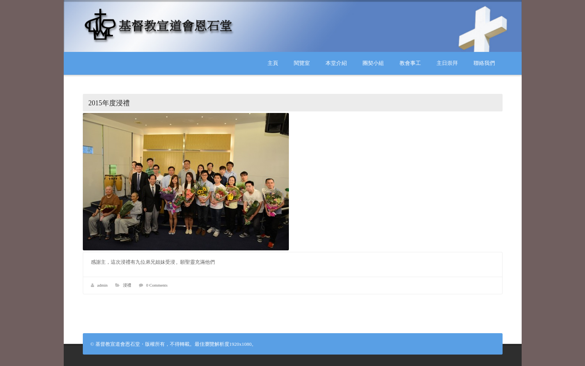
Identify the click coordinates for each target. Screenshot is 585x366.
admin (102, 285)
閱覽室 (302, 63)
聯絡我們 (484, 63)
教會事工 (410, 63)
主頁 (273, 63)
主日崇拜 (447, 63)
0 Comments (157, 285)
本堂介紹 (336, 63)
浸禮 (127, 285)
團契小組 (373, 63)
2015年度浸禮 (109, 103)
